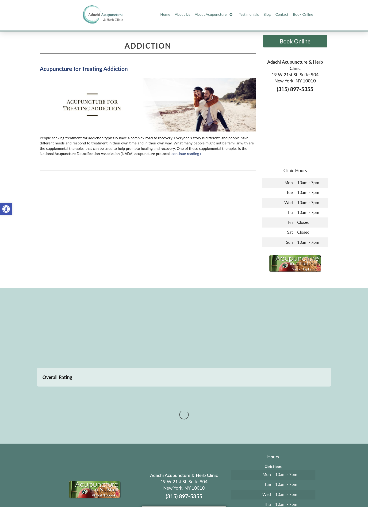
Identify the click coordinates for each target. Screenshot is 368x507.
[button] (6, 209)
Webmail (255, 492)
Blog (267, 14)
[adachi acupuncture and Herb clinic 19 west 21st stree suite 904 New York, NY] (184, 327)
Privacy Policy (234, 492)
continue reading (187, 153)
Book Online (303, 14)
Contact (281, 14)
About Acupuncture (211, 14)
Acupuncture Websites (102, 492)
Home (165, 14)
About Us (182, 14)
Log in (274, 492)
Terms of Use (215, 492)
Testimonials (249, 14)
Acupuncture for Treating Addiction (84, 68)
